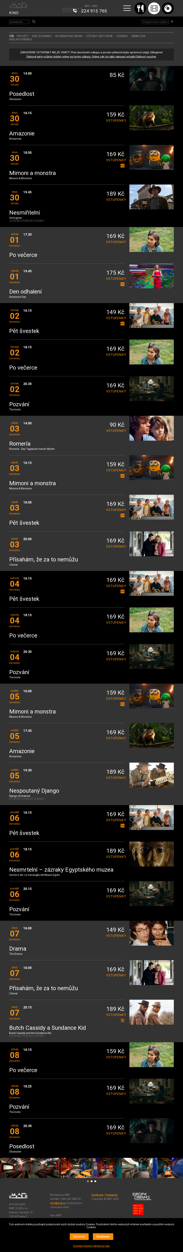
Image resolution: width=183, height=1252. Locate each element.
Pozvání (19, 404)
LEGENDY (122, 36)
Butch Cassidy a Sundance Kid (47, 1028)
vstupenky (115, 120)
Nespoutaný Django (34, 791)
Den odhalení (25, 292)
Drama (17, 949)
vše (11, 36)
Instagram (112, 1194)
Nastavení (79, 1236)
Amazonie (22, 133)
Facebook (97, 1194)
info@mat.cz (58, 1203)
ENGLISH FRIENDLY (20, 39)
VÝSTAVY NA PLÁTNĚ (99, 36)
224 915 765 (94, 11)
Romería (19, 444)
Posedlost (21, 94)
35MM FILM (138, 36)
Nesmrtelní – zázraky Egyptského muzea (61, 870)
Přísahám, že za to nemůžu (43, 559)
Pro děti (22, 36)
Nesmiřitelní (24, 213)
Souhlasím (103, 1236)
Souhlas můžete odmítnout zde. (91, 1245)
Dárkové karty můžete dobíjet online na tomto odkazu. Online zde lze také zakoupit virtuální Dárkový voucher (91, 56)
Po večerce (23, 255)
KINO (14, 13)
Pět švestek (24, 331)
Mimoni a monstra (32, 173)
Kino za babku (42, 36)
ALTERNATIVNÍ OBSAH (69, 36)
